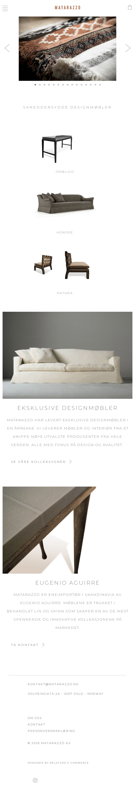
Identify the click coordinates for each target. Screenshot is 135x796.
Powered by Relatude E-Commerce (58, 762)
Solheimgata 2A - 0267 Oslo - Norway (66, 694)
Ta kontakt (25, 645)
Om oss (35, 718)
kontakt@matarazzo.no (53, 684)
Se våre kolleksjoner (38, 462)
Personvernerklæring (51, 731)
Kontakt (37, 724)
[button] (7, 48)
